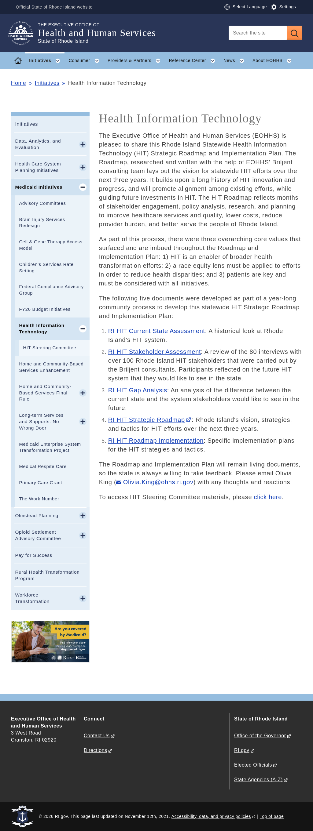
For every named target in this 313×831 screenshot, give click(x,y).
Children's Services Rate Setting (46, 267)
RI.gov (241, 750)
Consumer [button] (86, 60)
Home (18, 83)
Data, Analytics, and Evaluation (38, 144)
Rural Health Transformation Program (47, 575)
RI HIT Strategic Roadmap (146, 419)
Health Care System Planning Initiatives (38, 167)
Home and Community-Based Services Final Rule (45, 393)
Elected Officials (253, 764)
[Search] (258, 33)
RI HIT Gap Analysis (137, 390)
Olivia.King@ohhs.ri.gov (158, 482)
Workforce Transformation (32, 598)
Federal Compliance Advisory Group (51, 290)
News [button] (235, 60)
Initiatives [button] (46, 60)
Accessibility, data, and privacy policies (211, 816)
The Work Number (39, 498)
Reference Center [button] (194, 60)
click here (268, 497)
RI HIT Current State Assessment (156, 331)
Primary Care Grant (40, 482)
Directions (95, 750)
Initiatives (47, 83)
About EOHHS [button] (274, 60)
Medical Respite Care (42, 466)
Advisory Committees (42, 203)
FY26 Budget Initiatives (44, 309)
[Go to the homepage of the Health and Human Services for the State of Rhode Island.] (24, 33)
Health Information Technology (41, 328)
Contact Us (97, 735)
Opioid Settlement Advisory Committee (38, 535)
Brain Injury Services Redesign (42, 222)
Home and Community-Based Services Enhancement (51, 367)
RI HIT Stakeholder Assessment (154, 351)
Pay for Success (33, 555)
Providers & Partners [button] (136, 60)
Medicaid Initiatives (38, 187)
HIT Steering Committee (49, 347)
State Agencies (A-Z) (258, 779)
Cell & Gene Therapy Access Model (50, 245)
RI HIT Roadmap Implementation (156, 440)
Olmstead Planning (36, 515)
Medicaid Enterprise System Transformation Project (50, 447)
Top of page (272, 816)
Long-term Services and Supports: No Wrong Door (41, 421)
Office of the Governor (260, 735)
